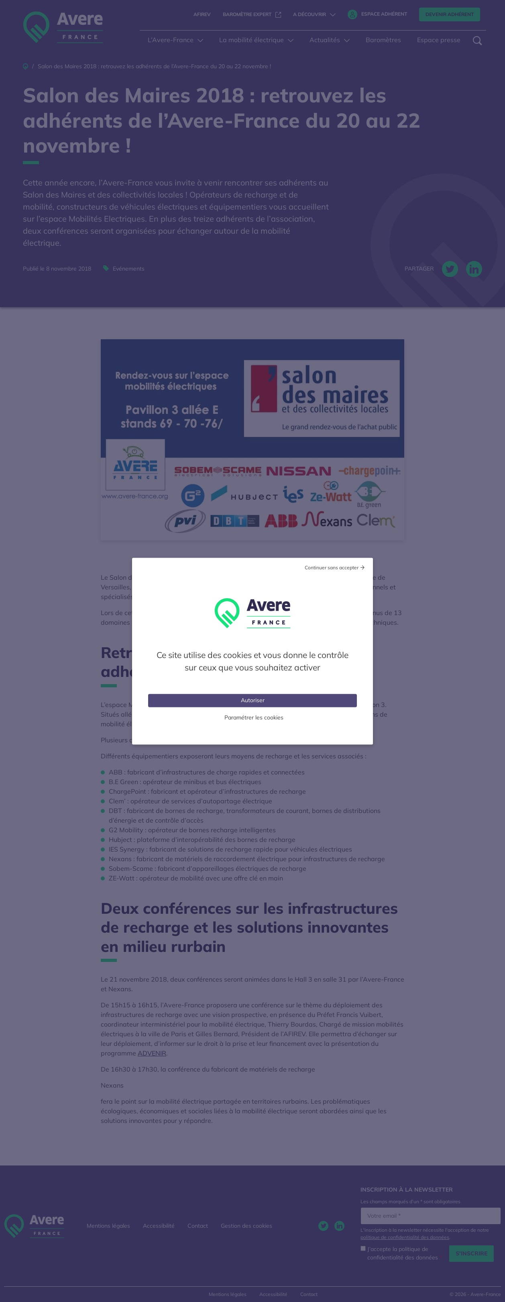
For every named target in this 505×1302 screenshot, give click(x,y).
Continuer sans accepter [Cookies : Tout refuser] (331, 567)
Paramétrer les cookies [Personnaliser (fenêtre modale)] (253, 717)
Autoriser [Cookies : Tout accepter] (253, 699)
